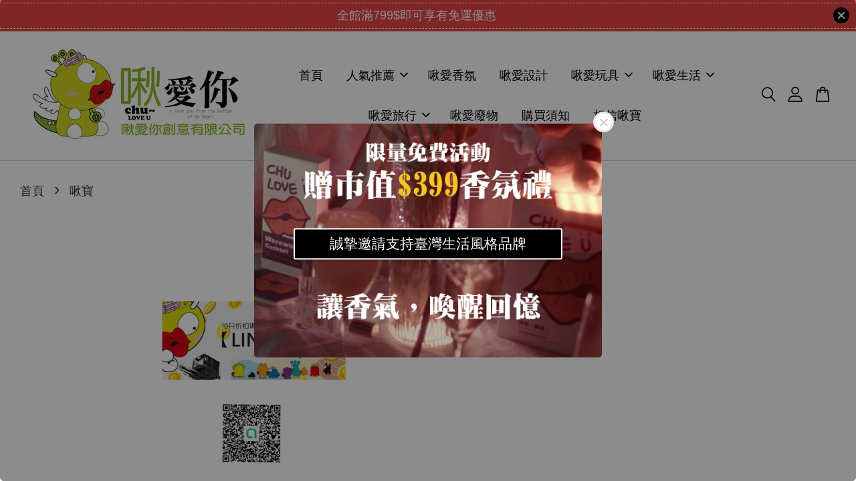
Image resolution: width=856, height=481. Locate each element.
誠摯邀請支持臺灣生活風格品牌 (428, 243)
